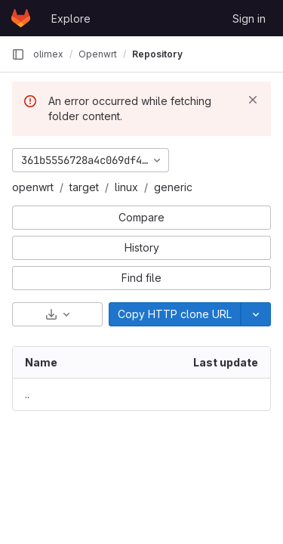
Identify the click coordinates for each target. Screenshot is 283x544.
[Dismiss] (253, 100)
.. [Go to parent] (27, 394)
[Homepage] (20, 18)
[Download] (57, 314)
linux (126, 187)
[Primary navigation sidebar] (18, 54)
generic (173, 187)
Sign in (249, 18)
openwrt (33, 187)
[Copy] (175, 314)
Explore (71, 18)
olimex (48, 54)
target (84, 187)
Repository (157, 54)
